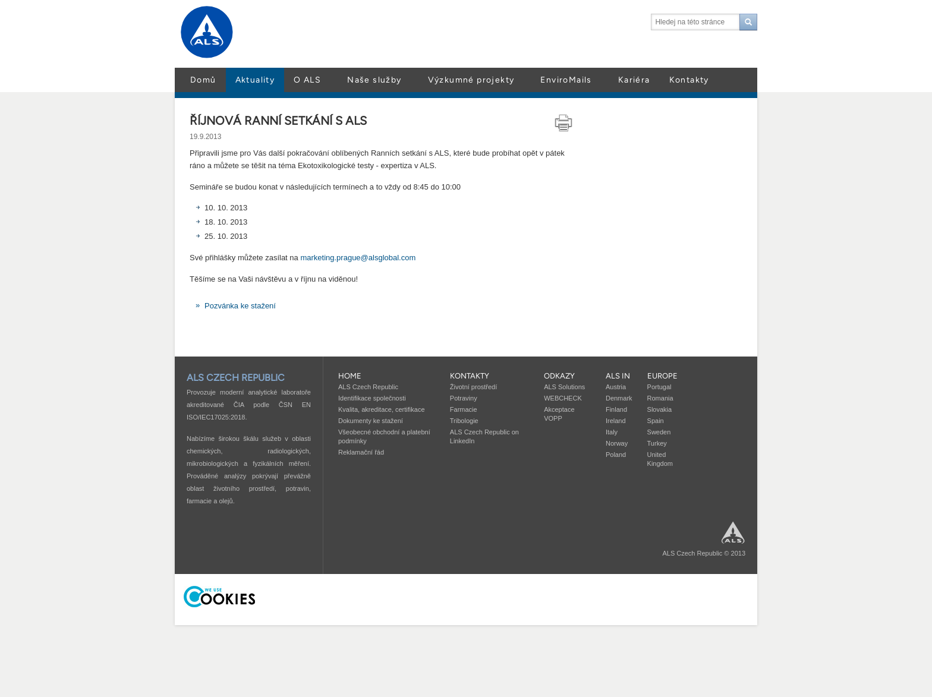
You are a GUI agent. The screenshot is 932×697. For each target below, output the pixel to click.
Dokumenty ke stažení (370, 420)
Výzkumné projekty (471, 80)
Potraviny (463, 398)
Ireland (616, 420)
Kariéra (634, 80)
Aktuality (255, 80)
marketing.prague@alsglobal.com (357, 257)
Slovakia (659, 409)
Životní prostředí (473, 386)
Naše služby (374, 80)
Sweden (659, 432)
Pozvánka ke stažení (240, 305)
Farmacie (463, 409)
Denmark (619, 398)
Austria (616, 386)
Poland (616, 454)
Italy (612, 432)
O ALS (307, 80)
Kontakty (689, 80)
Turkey (657, 443)
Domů (203, 80)
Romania (660, 398)
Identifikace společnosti (372, 398)
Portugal (659, 386)
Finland (616, 409)
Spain (655, 420)
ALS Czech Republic (368, 386)
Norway (617, 443)
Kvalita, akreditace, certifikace (381, 409)
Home (349, 375)
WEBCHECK (563, 398)
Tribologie (464, 420)
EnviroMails (565, 80)
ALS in (618, 375)
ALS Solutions (564, 386)
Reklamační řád (361, 452)
